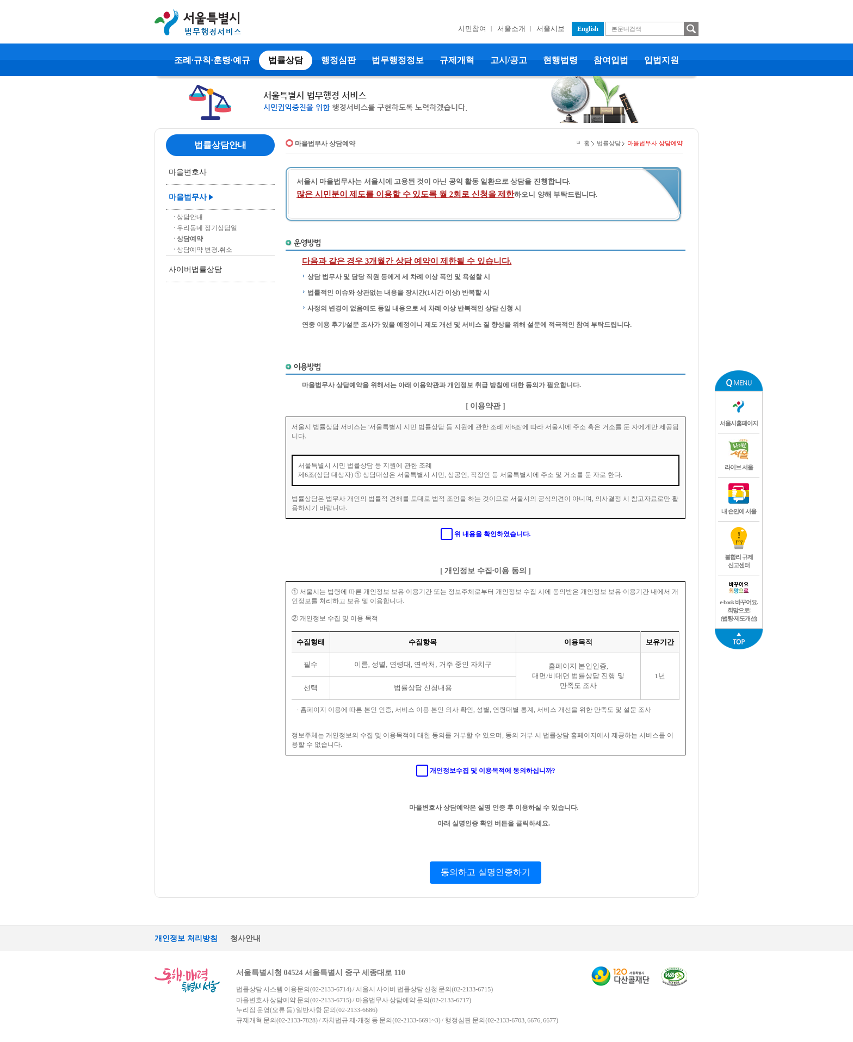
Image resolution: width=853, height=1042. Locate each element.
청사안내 (245, 938)
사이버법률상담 (195, 269)
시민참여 (472, 28)
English (587, 29)
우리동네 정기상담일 (207, 228)
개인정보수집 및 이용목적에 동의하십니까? (492, 770)
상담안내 (190, 217)
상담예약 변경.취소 (204, 249)
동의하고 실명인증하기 (485, 872)
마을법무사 (188, 197)
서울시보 (550, 28)
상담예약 (190, 239)
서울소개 (511, 28)
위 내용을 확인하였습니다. (492, 534)
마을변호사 (188, 172)
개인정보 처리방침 (186, 938)
